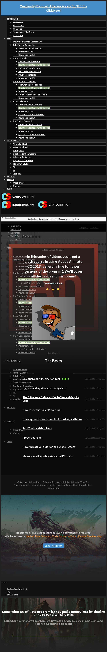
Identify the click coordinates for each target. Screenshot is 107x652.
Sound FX (17, 173)
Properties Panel (32, 437)
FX (14, 170)
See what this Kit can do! (30, 48)
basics (52, 485)
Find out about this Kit (29, 61)
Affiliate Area (12, 594)
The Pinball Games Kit (23, 121)
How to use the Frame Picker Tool (42, 410)
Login (84, 227)
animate (25, 485)
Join (94, 227)
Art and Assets (19, 182)
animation (53, 487)
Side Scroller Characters (24, 153)
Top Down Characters (23, 160)
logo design (85, 485)
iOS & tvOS (18, 22)
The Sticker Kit (20, 58)
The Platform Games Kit (24, 81)
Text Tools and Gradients (37, 428)
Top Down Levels (21, 163)
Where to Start (20, 144)
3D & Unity (18, 35)
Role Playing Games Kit (24, 45)
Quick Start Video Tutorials (31, 114)
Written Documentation (29, 71)
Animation (17, 29)
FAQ (8, 592)
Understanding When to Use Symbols (44, 388)
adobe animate (40, 485)
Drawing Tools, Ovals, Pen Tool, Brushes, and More (52, 419)
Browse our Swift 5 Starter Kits (27, 41)
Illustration (18, 25)
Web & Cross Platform (23, 32)
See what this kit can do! (30, 84)
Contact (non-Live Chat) (17, 589)
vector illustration (67, 485)
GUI (14, 167)
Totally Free (18, 150)
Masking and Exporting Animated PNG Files (48, 456)
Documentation (26, 51)
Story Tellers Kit (20, 101)
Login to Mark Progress (95, 379)
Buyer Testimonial (27, 74)
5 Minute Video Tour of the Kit (32, 94)
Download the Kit (26, 55)
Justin (60, 283)
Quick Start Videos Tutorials (31, 134)
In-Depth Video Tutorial (29, 68)
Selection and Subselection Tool (41, 378)
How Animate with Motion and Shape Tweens (49, 446)
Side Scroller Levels (22, 157)
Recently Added (20, 147)
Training (17, 186)
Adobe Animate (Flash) (75, 482)
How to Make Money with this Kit (34, 65)
